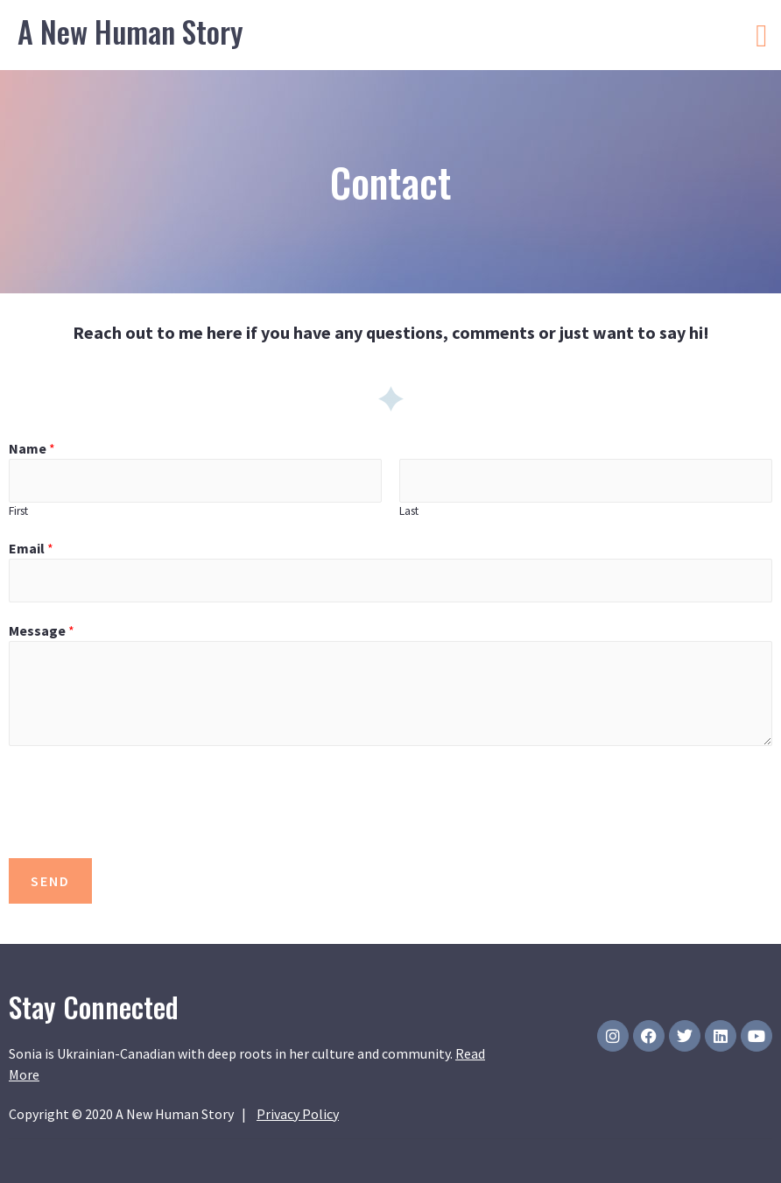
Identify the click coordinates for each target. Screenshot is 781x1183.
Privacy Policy (298, 1114)
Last (409, 510)
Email (31, 548)
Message (41, 630)
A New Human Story (130, 31)
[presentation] (142, 798)
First (18, 510)
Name (32, 448)
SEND (50, 881)
